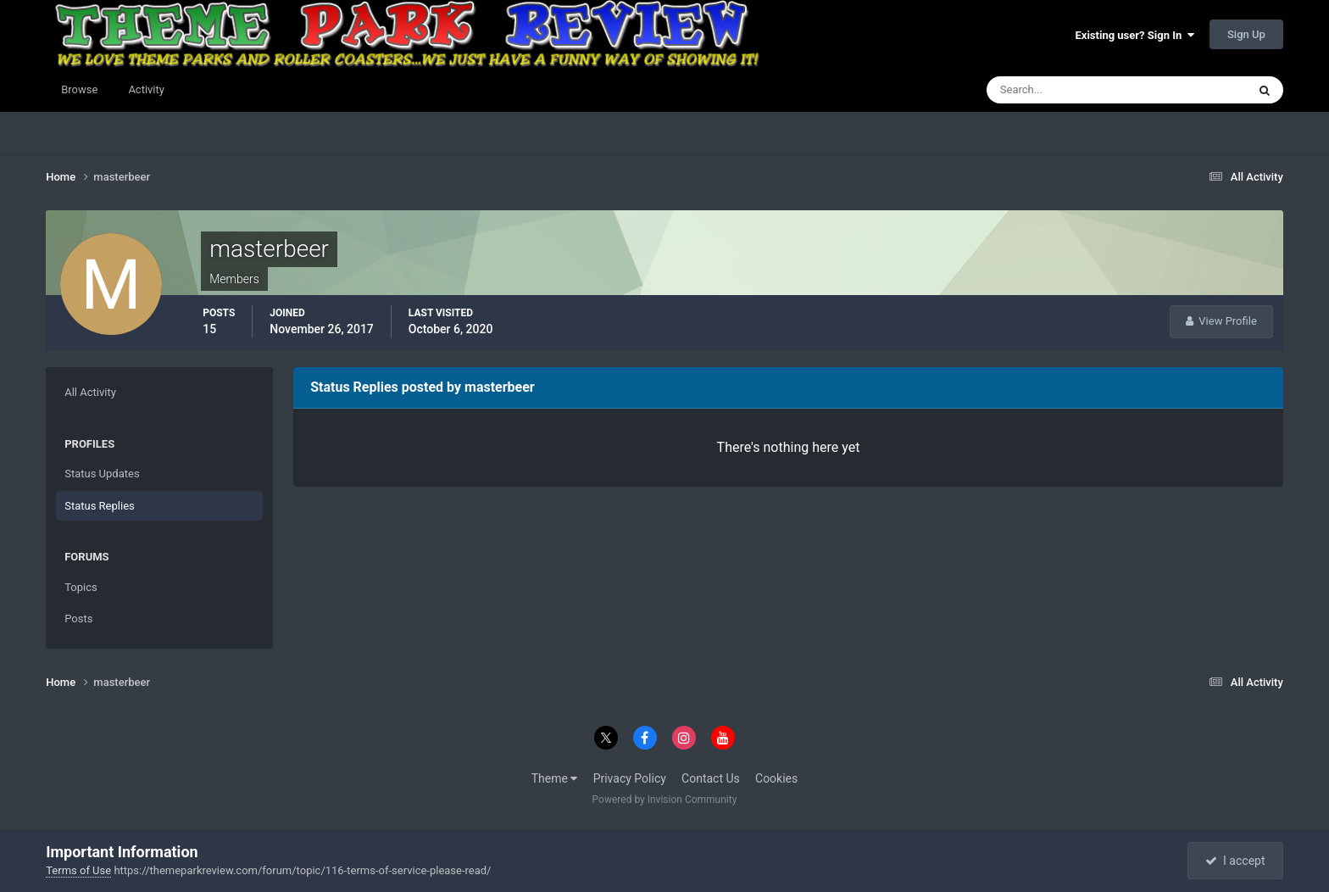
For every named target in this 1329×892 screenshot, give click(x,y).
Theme (554, 778)
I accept (1235, 860)
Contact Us (710, 778)
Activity (146, 89)
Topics (80, 587)
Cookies (776, 778)
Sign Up (1246, 34)
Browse (79, 89)
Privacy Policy (629, 778)
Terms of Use (78, 870)
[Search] (1065, 89)
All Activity (90, 392)
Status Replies (99, 505)
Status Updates (101, 473)
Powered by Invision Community (664, 800)
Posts (78, 618)
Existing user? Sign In (1135, 35)
